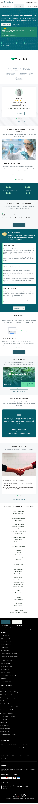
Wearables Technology (18, 581)
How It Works (23, 745)
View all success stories (18, 392)
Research (18, 517)
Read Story (7, 386)
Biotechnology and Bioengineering (9, 699)
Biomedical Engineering (18, 583)
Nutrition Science (18, 543)
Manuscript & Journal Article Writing (10, 708)
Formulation (18, 545)
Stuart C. (19, 98)
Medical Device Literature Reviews (18, 613)
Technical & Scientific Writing (8, 711)
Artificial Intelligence (18, 588)
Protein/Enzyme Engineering (18, 538)
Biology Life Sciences (18, 525)
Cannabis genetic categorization (17, 375)
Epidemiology (18, 521)
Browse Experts (5, 748)
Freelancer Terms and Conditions (10, 757)
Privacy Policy (26, 757)
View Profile (19, 113)
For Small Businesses (6, 637)
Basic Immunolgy (18, 566)
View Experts (16, 24)
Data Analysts (7, 6)
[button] (16, 118)
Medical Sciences (5, 729)
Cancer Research (18, 568)
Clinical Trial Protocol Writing (8, 718)
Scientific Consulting (6, 643)
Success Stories (12, 745)
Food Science (18, 540)
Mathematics (18, 594)
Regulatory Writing (18, 611)
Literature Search (5, 670)
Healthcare (4, 679)
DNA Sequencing (18, 570)
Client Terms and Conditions (8, 754)
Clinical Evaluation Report (18, 519)
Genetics (18, 560)
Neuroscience (18, 572)
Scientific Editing (5, 673)
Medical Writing (5, 652)
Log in (35, 2)
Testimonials (28, 748)
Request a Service (6, 24)
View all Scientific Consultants (19, 122)
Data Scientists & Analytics (8, 640)
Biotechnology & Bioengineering (18, 532)
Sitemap (3, 751)
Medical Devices (18, 579)
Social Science (18, 596)
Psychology (18, 598)
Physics (18, 591)
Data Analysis (18, 604)
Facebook (24, 787)
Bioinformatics (18, 534)
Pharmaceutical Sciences (18, 528)
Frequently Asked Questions (8, 629)
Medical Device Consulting (8, 676)
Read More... (6, 492)
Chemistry (18, 553)
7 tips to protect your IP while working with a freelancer (18, 485)
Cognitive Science (18, 575)
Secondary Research (6, 667)
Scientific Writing (18, 609)
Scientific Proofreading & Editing (9, 693)
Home (2, 745)
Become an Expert (17, 623)
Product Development (18, 512)
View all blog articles (19, 500)
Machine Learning (18, 585)
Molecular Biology (18, 558)
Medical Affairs (4, 724)
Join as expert (29, 2)
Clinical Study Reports (6, 705)
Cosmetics (18, 551)
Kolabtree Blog (13, 751)
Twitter (16, 787)
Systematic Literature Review (8, 735)
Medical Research (6, 682)
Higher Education (18, 601)
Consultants (19, 6)
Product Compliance (18, 515)
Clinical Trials (3, 721)
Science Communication (6, 696)
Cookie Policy (4, 760)
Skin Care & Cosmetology (18, 547)
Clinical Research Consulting (9, 655)
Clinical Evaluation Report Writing (10, 658)
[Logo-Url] (8, 2)
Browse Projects (17, 748)
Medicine (18, 530)
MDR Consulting (4, 726)
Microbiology (18, 556)
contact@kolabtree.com (20, 629)
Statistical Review (18, 607)
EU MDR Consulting (6, 661)
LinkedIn (4, 789)
